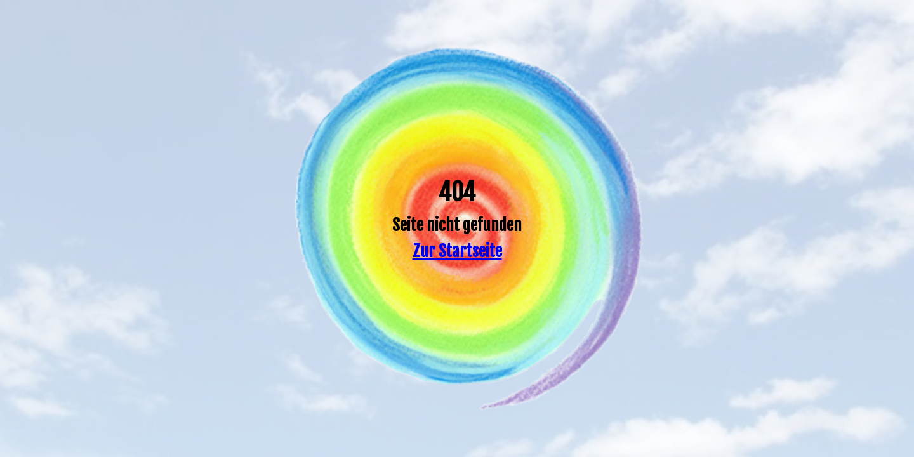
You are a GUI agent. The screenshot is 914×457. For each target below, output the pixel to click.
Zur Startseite (457, 251)
